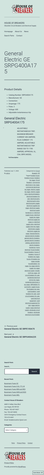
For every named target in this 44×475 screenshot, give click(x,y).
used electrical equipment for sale (32, 303)
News (26, 31)
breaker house (35, 175)
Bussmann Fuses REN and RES (14, 389)
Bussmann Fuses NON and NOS (15, 392)
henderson (32, 247)
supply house (35, 287)
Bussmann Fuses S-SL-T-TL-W (14, 386)
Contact (19, 36)
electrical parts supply (32, 203)
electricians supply (33, 229)
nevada (37, 271)
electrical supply (34, 208)
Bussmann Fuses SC (11, 383)
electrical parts (34, 199)
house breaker (35, 250)
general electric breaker (32, 236)
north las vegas (32, 273)
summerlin (27, 287)
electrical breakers (33, 194)
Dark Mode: (38, 473)
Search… (7, 366)
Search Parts (9, 36)
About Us (18, 31)
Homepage (8, 31)
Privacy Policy (9, 463)
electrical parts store (33, 201)
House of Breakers (14, 23)
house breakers (29, 252)
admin (8, 173)
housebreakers (32, 264)
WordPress (22, 467)
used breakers (32, 291)
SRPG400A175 (34, 284)
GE (39, 173)
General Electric (34, 233)
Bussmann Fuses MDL (12, 395)
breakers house (29, 178)
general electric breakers (32, 238)
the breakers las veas (33, 289)
